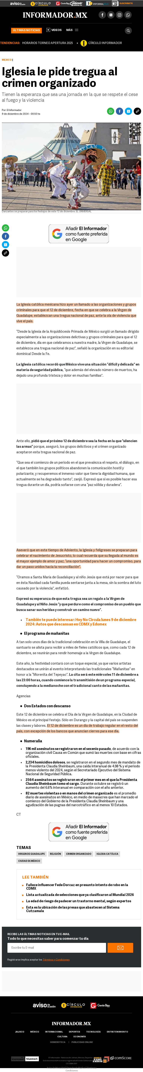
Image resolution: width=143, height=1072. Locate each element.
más (72, 30)
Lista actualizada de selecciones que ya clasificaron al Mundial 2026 (80, 895)
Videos (54, 30)
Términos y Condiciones (56, 960)
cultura (62, 1037)
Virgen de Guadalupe (31, 854)
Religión (55, 854)
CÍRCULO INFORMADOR (105, 43)
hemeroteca (57, 1042)
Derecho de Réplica (76, 1068)
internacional (54, 1032)
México (7, 60)
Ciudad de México (29, 861)
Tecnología (93, 1032)
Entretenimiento (117, 1032)
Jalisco (19, 1032)
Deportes (74, 1032)
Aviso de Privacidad (56, 1068)
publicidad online (82, 1042)
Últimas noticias (26, 30)
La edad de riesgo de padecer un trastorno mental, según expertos (78, 901)
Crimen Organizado (78, 854)
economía (80, 1037)
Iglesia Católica (107, 854)
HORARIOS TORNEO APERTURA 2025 (47, 43)
